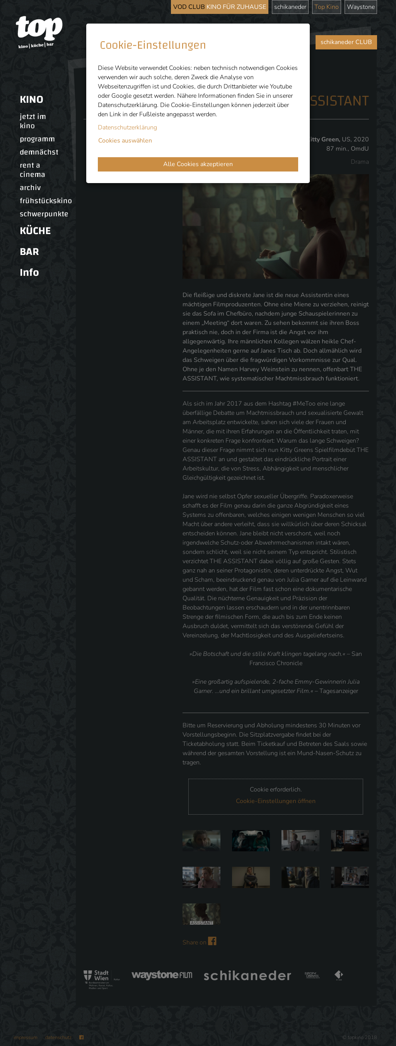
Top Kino (326, 7)
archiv (30, 187)
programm (37, 139)
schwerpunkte (44, 214)
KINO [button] (31, 99)
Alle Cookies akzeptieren (198, 164)
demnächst (39, 152)
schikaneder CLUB (346, 42)
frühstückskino (46, 200)
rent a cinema (32, 170)
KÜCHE (35, 231)
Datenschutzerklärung (127, 127)
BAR (29, 252)
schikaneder (290, 7)
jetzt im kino (33, 121)
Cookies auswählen (125, 140)
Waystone (361, 7)
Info (29, 272)
